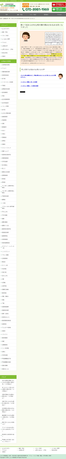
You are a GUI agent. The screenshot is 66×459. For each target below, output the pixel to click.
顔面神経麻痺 (5, 306)
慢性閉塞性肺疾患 (6, 320)
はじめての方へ (6, 28)
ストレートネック (6, 147)
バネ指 (3, 203)
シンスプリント (6, 251)
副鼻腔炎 (4, 324)
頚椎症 (3, 144)
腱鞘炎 (3, 199)
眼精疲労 (4, 127)
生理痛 (3, 282)
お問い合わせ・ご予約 (7, 49)
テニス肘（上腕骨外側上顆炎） (8, 186)
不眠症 (3, 85)
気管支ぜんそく (6, 317)
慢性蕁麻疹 (5, 337)
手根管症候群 (5, 196)
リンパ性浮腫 (6, 348)
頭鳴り (4, 351)
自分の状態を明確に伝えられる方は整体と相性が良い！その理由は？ (8, 382)
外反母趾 (4, 268)
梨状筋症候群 (5, 232)
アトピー (4, 68)
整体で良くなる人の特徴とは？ (8, 423)
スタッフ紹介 (33, 14)
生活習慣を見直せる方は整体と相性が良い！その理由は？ (8, 410)
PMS (3, 95)
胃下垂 (3, 78)
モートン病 (5, 265)
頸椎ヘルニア (5, 151)
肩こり (3, 168)
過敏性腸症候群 (6, 71)
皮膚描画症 (5, 344)
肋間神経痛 (5, 175)
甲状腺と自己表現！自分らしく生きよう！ (8, 440)
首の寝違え (5, 165)
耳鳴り (3, 133)
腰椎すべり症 (5, 225)
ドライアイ (5, 334)
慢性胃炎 (5, 293)
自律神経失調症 (6, 64)
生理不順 (4, 286)
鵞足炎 (3, 261)
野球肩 (3, 178)
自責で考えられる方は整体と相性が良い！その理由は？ (8, 403)
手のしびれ (5, 211)
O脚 (3, 279)
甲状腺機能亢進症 (7, 362)
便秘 (3, 299)
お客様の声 (5, 18)
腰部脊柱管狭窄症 (6, 229)
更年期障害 (5, 92)
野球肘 (3, 182)
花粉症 (3, 330)
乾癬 (3, 341)
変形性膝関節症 (6, 242)
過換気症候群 (5, 310)
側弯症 (3, 140)
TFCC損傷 (4, 215)
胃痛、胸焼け (5, 296)
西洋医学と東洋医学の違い (8, 435)
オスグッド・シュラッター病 (8, 247)
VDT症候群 (5, 161)
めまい (3, 130)
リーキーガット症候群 (7, 82)
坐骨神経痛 (5, 239)
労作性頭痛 (5, 355)
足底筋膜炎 (5, 258)
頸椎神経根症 (5, 158)
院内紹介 (46, 14)
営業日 (3, 56)
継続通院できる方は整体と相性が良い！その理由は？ (8, 417)
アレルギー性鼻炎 (6, 327)
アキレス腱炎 (5, 254)
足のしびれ (5, 275)
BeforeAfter (5, 52)
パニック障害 (5, 106)
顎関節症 (4, 137)
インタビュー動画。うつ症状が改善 (29, 85)
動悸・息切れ (5, 313)
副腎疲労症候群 (6, 89)
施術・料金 (20, 14)
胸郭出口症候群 (6, 172)
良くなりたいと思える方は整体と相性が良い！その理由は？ (8, 389)
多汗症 (3, 109)
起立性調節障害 (6, 99)
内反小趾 (4, 272)
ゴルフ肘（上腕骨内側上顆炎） (8, 191)
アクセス (59, 14)
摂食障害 (4, 120)
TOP (7, 14)
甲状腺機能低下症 (6, 358)
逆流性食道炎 (5, 75)
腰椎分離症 (5, 222)
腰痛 (3, 218)
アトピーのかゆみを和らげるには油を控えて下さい (8, 429)
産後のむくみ (5, 369)
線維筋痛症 (5, 116)
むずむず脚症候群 (6, 113)
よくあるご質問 (6, 39)
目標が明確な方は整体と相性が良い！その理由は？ (8, 396)
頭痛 (3, 123)
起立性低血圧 (5, 102)
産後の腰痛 (5, 365)
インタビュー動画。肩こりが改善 (29, 82)
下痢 (3, 303)
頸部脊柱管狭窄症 (6, 154)
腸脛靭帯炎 (5, 236)
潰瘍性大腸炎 (5, 289)
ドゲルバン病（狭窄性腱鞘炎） (8, 207)
